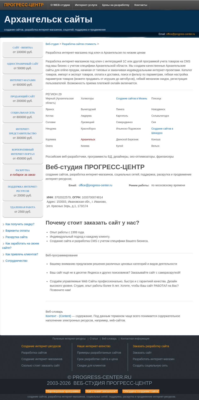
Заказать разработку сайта (151, 346)
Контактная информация (135, 338)
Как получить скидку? (20, 224)
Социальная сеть (23, 112)
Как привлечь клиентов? (22, 254)
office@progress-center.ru (180, 34)
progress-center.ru (102, 377)
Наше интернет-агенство (93, 346)
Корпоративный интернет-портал (23, 152)
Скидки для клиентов (91, 365)
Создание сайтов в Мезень (131, 98)
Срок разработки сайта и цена (97, 359)
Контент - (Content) (58, 316)
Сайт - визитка (23, 47)
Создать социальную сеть (150, 365)
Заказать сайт (142, 352)
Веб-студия (52, 44)
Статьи (94, 338)
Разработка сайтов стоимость (79, 44)
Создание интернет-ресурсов (41, 346)
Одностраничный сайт (22, 63)
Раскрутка (23, 170)
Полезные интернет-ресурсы (69, 338)
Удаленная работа (22, 207)
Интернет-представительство (22, 131)
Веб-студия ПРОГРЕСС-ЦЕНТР (112, 383)
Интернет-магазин (22, 80)
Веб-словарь (109, 338)
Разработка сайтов (34, 352)
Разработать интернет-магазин (154, 359)
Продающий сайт (23, 96)
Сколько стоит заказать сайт (40, 365)
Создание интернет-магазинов (41, 359)
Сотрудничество (16, 260)
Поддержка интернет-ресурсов (23, 189)
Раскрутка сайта (17, 237)
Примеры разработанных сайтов (99, 352)
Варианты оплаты (18, 230)
